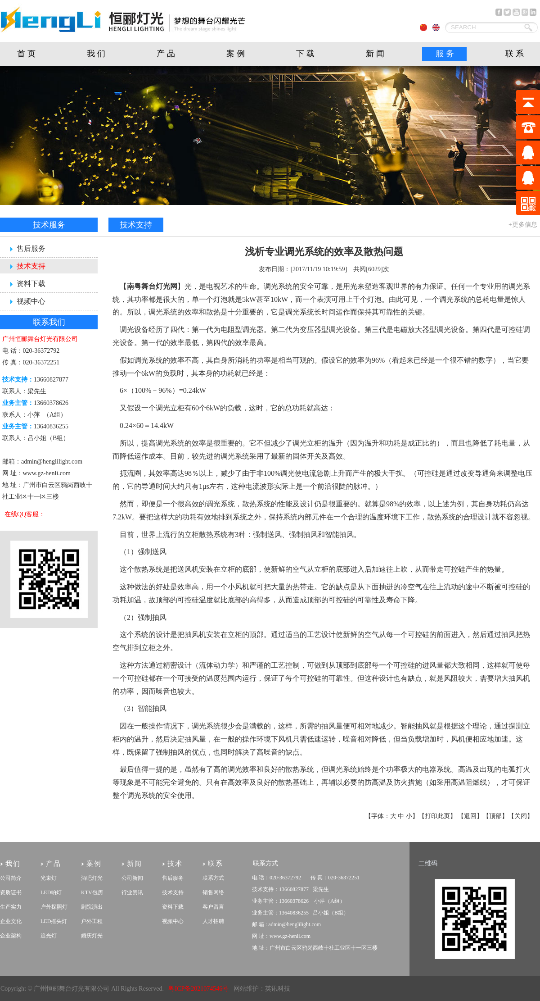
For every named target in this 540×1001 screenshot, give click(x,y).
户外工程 (92, 921)
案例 (236, 53)
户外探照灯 (54, 907)
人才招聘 (213, 921)
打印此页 (437, 816)
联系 (515, 53)
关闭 (520, 816)
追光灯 (48, 936)
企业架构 (11, 936)
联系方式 (213, 878)
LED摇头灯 (53, 921)
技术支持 (31, 266)
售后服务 (31, 248)
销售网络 (213, 892)
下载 (306, 53)
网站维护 (246, 988)
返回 (470, 816)
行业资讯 (132, 892)
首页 (27, 53)
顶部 (495, 816)
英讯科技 (277, 988)
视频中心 (31, 301)
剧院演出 (92, 907)
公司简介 (11, 878)
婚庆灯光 (92, 936)
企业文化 (11, 921)
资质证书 (11, 892)
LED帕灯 (51, 892)
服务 (446, 53)
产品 (167, 53)
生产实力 (11, 907)
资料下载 (31, 283)
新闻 (376, 53)
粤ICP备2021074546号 (198, 988)
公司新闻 (132, 878)
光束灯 (48, 878)
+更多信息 (522, 224)
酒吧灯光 (92, 878)
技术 (175, 863)
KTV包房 (92, 892)
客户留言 (213, 907)
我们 (97, 53)
